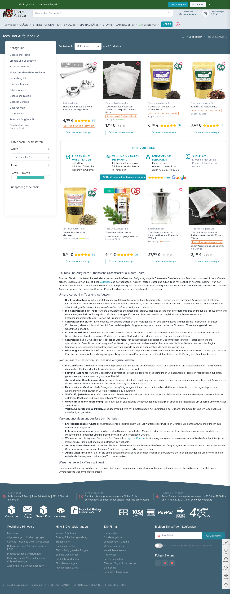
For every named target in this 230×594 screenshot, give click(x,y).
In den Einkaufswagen (78, 132)
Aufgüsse (105, 281)
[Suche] (169, 13)
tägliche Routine (136, 438)
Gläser (24, 24)
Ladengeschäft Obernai (116, 541)
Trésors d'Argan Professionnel (120, 563)
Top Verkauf (110, 554)
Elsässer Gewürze (20, 66)
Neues (167, 24)
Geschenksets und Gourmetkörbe (20, 127)
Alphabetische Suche (67, 567)
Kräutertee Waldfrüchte (204, 106)
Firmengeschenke (65, 546)
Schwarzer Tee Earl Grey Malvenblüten (161, 108)
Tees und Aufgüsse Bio (22, 119)
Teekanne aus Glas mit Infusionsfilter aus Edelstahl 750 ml (163, 235)
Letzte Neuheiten (113, 559)
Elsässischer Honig (20, 54)
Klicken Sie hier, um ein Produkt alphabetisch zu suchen (204, 163)
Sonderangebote (113, 537)
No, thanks (197, 4)
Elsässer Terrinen (19, 84)
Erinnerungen (43, 24)
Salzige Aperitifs (18, 90)
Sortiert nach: (66, 46)
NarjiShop (148, 24)
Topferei (9, 24)
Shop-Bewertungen (66, 563)
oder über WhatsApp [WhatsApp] (201, 499)
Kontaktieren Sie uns (115, 550)
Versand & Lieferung (66, 533)
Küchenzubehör (70, 103)
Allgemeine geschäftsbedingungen (25, 537)
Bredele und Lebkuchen (23, 60)
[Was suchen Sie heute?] (102, 13)
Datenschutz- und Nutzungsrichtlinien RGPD (27, 548)
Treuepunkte (63, 541)
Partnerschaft (111, 533)
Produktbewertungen (67, 559)
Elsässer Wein (17, 107)
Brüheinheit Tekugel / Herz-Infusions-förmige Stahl (78, 108)
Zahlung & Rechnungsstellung (71, 537)
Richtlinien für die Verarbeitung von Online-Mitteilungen (26, 560)
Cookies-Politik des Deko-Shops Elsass (28, 541)
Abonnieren (213, 535)
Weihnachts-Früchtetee (118, 232)
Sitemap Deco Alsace (67, 554)
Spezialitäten (89, 24)
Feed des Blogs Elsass (116, 572)
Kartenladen (66, 24)
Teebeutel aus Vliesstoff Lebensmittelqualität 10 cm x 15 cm (207, 235)
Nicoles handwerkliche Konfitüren (28, 72)
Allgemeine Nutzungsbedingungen (25, 565)
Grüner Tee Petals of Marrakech (74, 234)
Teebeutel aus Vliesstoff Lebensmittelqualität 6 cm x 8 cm (121, 109)
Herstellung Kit (18, 78)
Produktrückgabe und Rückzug (24, 553)
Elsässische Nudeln (20, 95)
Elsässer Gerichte (19, 101)
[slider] (14, 177)
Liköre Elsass (17, 113)
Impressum (12, 533)
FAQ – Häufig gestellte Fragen (72, 550)
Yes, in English (178, 4)
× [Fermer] (210, 4)
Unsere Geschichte (114, 546)
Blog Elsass (110, 567)
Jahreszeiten (125, 24)
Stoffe (107, 24)
